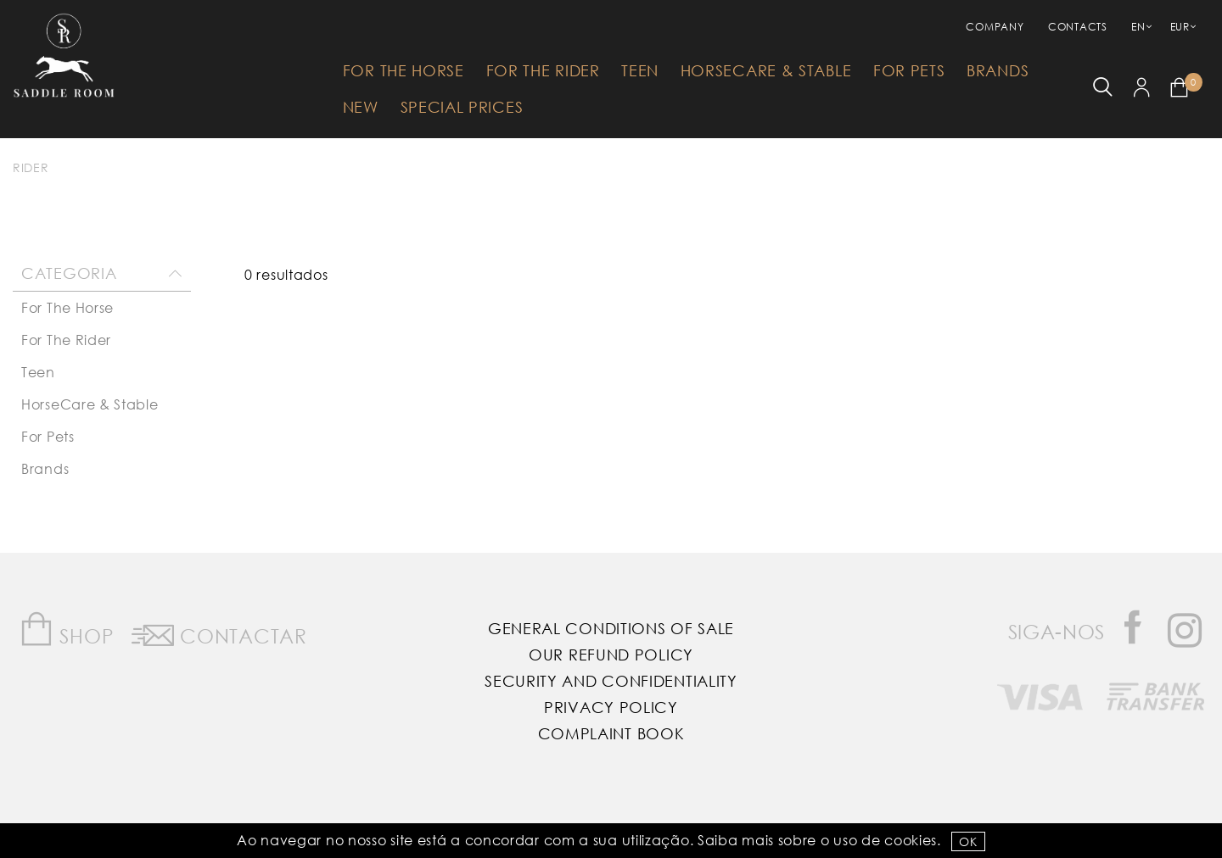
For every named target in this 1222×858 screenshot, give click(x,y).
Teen (640, 70)
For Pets (909, 70)
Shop (67, 629)
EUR (1180, 27)
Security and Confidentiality (611, 680)
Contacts (1077, 27)
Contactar (219, 632)
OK (968, 841)
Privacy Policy (611, 707)
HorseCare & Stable (766, 70)
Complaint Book (611, 733)
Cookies (910, 840)
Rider (31, 167)
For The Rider (543, 70)
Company (994, 27)
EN (1138, 27)
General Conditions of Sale (611, 628)
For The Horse (403, 70)
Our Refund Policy (611, 654)
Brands (998, 70)
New (360, 107)
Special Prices (462, 107)
